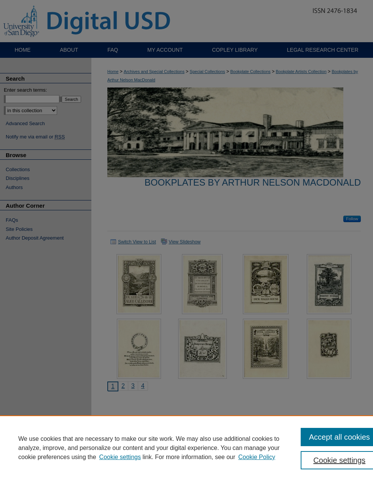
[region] (186, 447)
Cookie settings (120, 457)
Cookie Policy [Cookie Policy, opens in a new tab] (256, 457)
